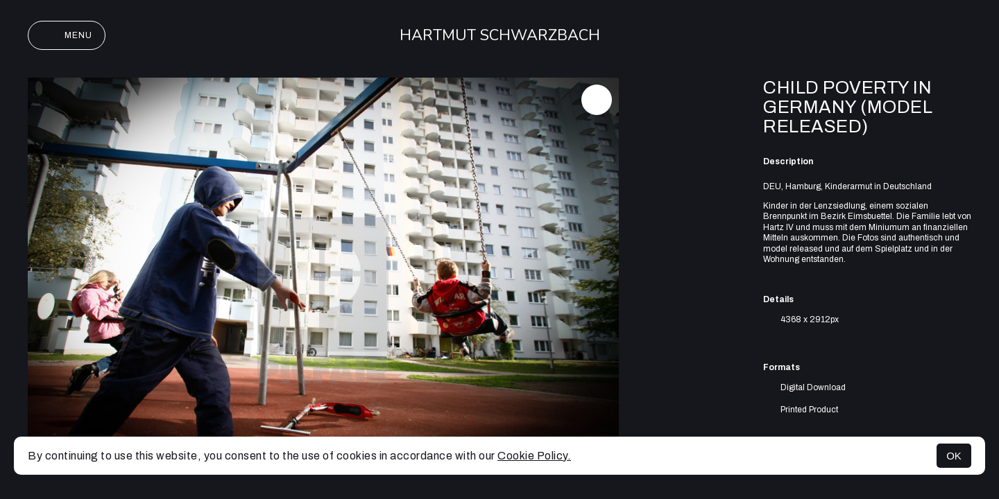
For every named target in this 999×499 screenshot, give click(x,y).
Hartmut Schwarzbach (500, 35)
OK (954, 456)
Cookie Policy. (534, 456)
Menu (66, 35)
